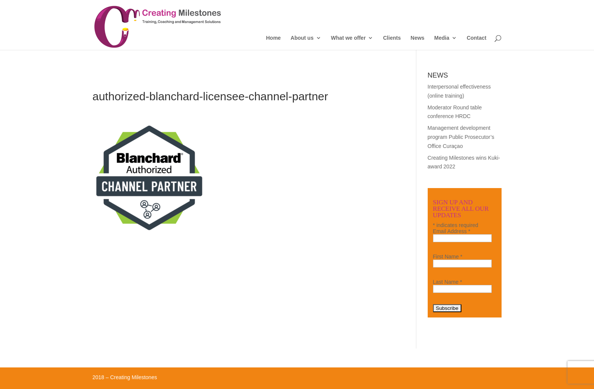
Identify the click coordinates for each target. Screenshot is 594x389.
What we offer (348, 38)
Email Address (452, 231)
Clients (392, 38)
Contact (476, 38)
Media (441, 38)
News (418, 38)
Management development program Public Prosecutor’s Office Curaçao (461, 137)
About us (302, 38)
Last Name (447, 282)
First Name (448, 257)
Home (273, 38)
